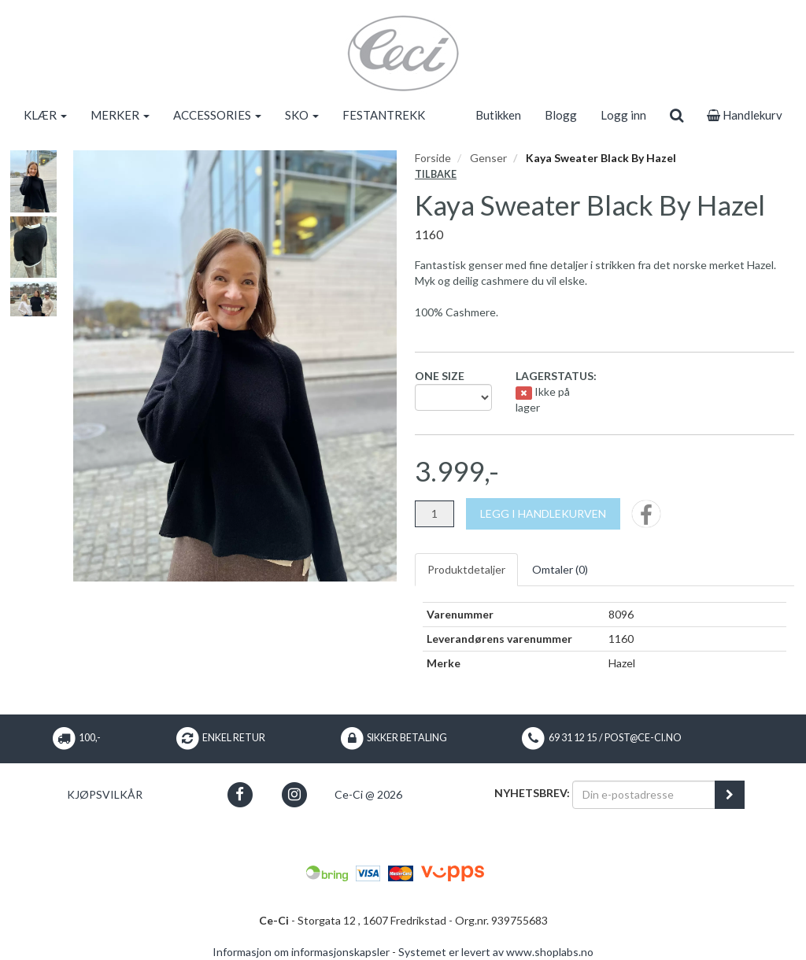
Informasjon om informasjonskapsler (301, 951)
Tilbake (436, 174)
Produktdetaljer (466, 569)
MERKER (120, 115)
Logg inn (623, 115)
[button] (239, 794)
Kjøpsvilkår (104, 794)
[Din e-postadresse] (643, 795)
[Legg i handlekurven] (543, 514)
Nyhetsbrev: (532, 792)
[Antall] (434, 513)
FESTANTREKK (383, 115)
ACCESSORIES (217, 115)
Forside (433, 157)
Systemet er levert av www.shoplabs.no (495, 951)
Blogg (561, 115)
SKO (302, 115)
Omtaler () (560, 569)
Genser (488, 157)
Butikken (498, 115)
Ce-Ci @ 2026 (368, 794)
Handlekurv (744, 115)
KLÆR (45, 115)
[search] (676, 115)
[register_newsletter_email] (730, 795)
